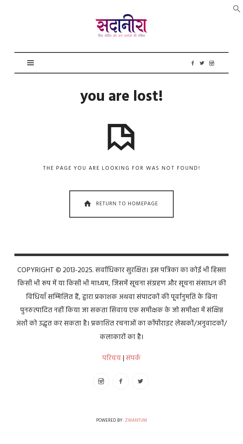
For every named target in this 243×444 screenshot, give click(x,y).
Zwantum (136, 420)
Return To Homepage (120, 204)
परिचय (111, 358)
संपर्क (133, 358)
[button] (237, 9)
